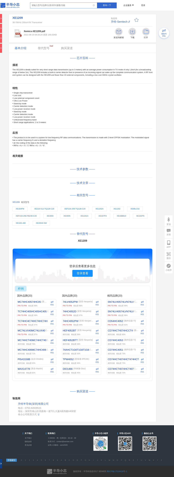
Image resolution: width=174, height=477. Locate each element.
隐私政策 (28, 442)
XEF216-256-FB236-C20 (26, 216)
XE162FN (140, 216)
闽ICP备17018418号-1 (117, 471)
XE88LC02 (135, 209)
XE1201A (84, 216)
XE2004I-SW (41, 223)
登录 (143, 5)
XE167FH (103, 216)
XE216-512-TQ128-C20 (44, 209)
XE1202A (100, 209)
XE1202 (117, 209)
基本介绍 (20, 48)
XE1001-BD (21, 223)
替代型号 (45, 47)
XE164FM (20, 209)
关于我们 (28, 438)
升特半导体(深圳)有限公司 (33, 404)
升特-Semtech (119, 21)
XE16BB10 (121, 216)
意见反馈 (28, 445)
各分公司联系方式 (29, 414)
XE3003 (50, 216)
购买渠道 (67, 48)
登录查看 (82, 273)
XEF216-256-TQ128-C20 (74, 209)
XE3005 (67, 216)
